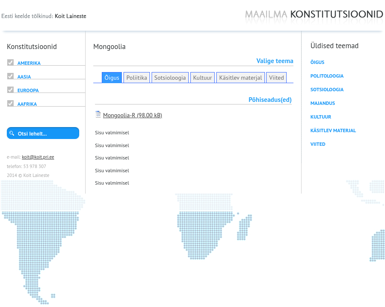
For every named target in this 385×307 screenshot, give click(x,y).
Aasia (24, 76)
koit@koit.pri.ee (38, 157)
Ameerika (28, 63)
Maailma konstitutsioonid (314, 17)
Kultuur (202, 77)
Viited (276, 77)
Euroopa (28, 90)
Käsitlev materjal (240, 77)
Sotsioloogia (170, 77)
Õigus (112, 77)
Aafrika (27, 104)
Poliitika (136, 77)
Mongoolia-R (119, 115)
